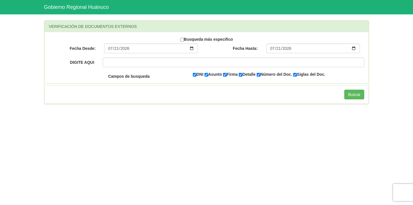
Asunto (213, 74)
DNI (198, 74)
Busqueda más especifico (206, 39)
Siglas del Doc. (309, 74)
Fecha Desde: (83, 48)
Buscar (354, 94)
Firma (230, 74)
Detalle (247, 74)
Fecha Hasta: (245, 48)
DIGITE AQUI (82, 62)
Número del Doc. (274, 74)
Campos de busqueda (128, 76)
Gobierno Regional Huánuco (76, 7)
